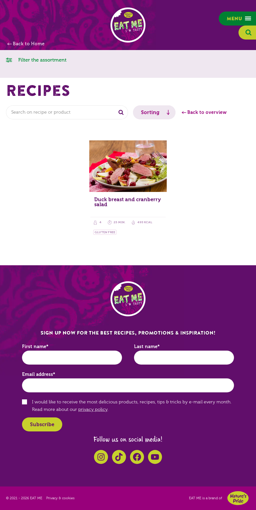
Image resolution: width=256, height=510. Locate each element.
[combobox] (67, 112)
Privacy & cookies (60, 498)
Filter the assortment (36, 59)
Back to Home (28, 44)
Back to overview (207, 112)
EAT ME (128, 25)
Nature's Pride (238, 498)
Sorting (150, 112)
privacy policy (93, 409)
